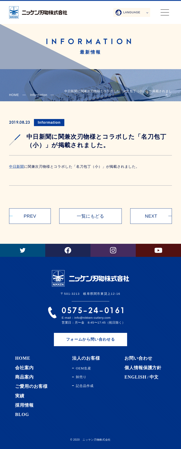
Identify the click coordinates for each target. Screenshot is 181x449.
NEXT (151, 216)
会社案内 (24, 367)
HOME (14, 95)
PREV (30, 216)
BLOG (22, 414)
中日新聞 (16, 166)
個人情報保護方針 (142, 367)
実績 (19, 395)
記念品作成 (85, 386)
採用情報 (24, 405)
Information (49, 122)
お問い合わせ (138, 358)
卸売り (81, 377)
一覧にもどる (90, 216)
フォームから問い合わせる (90, 339)
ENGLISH (135, 377)
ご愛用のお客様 (31, 386)
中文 (154, 377)
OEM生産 (83, 368)
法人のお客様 (86, 358)
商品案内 (24, 377)
